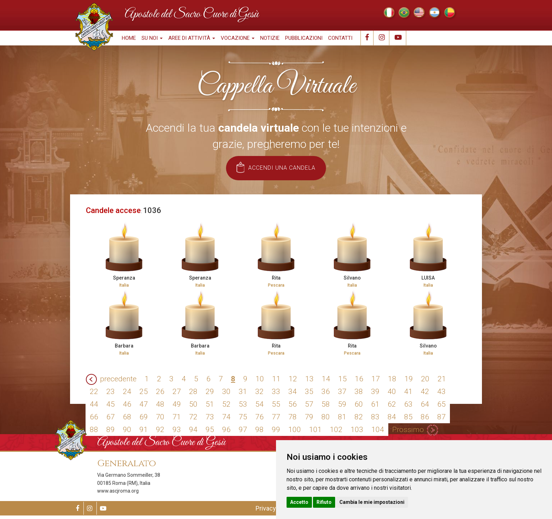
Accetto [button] (299, 502)
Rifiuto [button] (324, 502)
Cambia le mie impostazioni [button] (371, 502)
